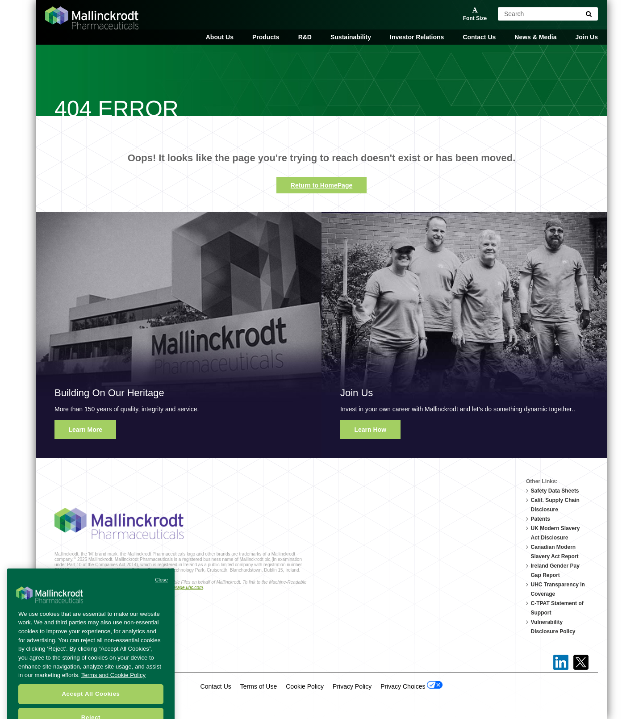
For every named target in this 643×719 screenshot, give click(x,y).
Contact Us (479, 37)
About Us (220, 37)
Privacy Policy (352, 686)
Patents (540, 519)
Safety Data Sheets (555, 491)
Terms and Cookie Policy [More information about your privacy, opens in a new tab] (113, 684)
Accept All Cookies (91, 703)
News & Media (535, 37)
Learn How (371, 429)
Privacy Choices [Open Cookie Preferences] (411, 685)
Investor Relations (417, 37)
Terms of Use (258, 686)
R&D (305, 37)
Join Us (586, 37)
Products (266, 37)
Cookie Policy (305, 686)
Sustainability (350, 37)
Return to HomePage (321, 185)
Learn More (85, 429)
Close (161, 589)
